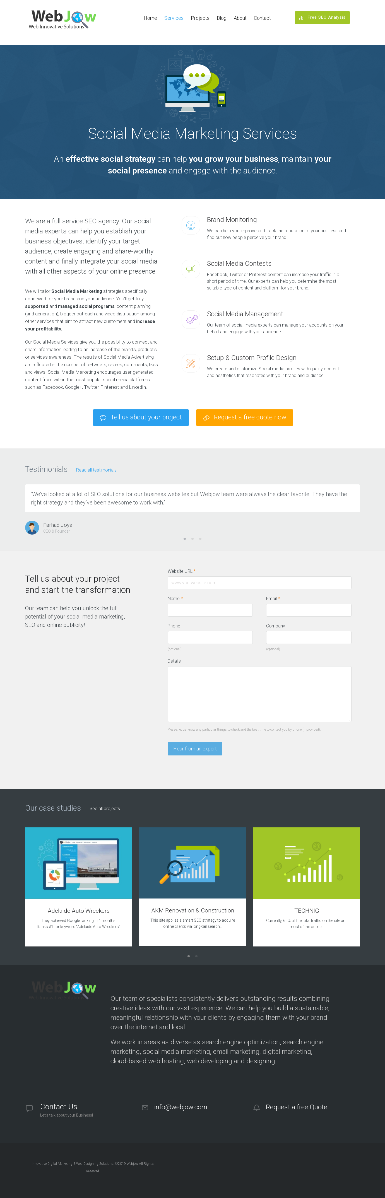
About (240, 18)
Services (174, 18)
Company (275, 626)
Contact (262, 18)
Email (273, 598)
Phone (174, 626)
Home (150, 18)
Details (174, 661)
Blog (222, 18)
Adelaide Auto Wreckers (79, 910)
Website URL (184, 571)
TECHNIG (306, 910)
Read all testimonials (96, 470)
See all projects (105, 808)
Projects (200, 18)
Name (175, 598)
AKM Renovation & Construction (192, 910)
